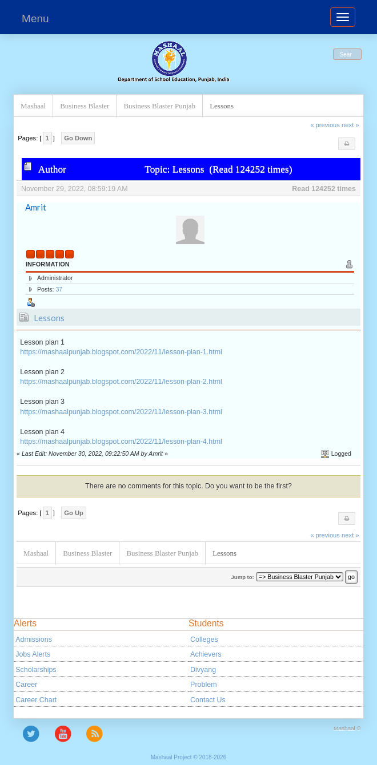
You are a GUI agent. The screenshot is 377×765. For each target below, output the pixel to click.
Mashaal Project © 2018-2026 (188, 757)
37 (58, 289)
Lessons (49, 318)
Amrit (35, 207)
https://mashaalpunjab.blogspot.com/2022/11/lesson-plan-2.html (121, 382)
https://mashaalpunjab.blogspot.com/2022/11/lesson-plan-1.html (121, 352)
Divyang (203, 670)
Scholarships (35, 670)
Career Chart (36, 700)
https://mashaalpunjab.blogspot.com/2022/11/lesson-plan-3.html (121, 412)
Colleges (204, 639)
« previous (325, 125)
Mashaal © (347, 728)
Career (26, 685)
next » (350, 125)
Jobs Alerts (32, 654)
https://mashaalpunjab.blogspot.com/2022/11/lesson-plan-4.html (121, 442)
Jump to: (242, 577)
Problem (203, 685)
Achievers (206, 654)
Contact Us (208, 700)
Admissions (33, 639)
